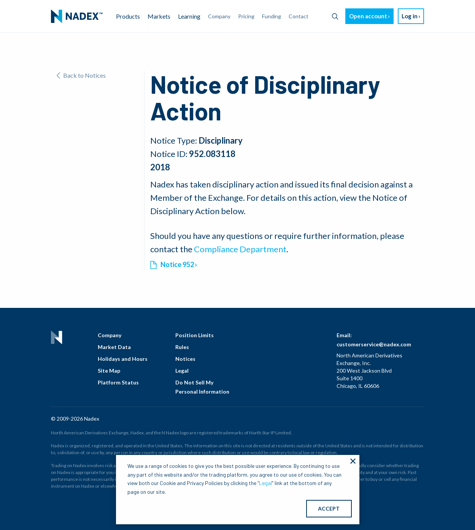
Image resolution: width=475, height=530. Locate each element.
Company (109, 335)
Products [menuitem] (128, 16)
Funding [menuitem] (271, 16)
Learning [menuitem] (189, 16)
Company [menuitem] (219, 16)
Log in (410, 16)
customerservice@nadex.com (374, 344)
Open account (368, 16)
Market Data (114, 347)
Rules (182, 347)
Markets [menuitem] (159, 16)
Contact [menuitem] (298, 16)
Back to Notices (81, 75)
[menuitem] (77, 16)
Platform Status (118, 382)
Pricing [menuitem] (246, 16)
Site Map (109, 370)
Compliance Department (240, 249)
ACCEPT (329, 508)
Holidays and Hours (123, 358)
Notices (185, 358)
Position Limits (194, 335)
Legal (182, 370)
